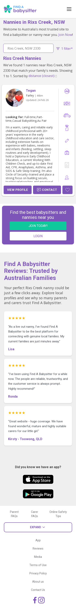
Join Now (65, 34)
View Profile (17, 190)
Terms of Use (38, 565)
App (38, 540)
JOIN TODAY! (38, 226)
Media (38, 556)
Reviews (38, 548)
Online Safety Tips (58, 514)
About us (38, 581)
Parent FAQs (14, 514)
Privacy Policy (38, 573)
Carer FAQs (34, 514)
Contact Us (38, 589)
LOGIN (38, 236)
